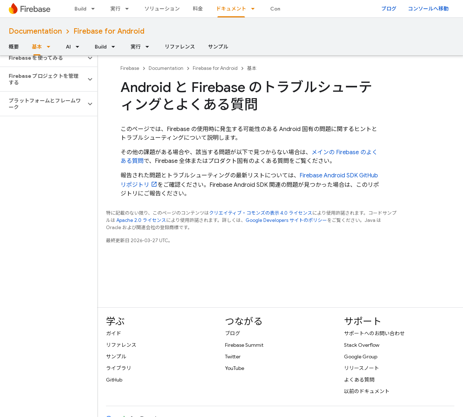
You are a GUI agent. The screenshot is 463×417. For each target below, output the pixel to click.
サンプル (218, 46)
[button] (43, 58)
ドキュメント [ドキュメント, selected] (231, 8)
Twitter (233, 356)
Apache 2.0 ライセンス (141, 220)
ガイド (113, 333)
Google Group (360, 356)
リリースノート (361, 368)
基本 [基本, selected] (37, 46)
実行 (115, 8)
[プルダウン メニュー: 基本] (50, 46)
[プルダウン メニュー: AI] (79, 46)
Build (80, 8)
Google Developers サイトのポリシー (286, 220)
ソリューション (162, 8)
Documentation (35, 31)
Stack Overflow (361, 345)
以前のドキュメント (367, 391)
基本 (251, 68)
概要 (14, 46)
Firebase (129, 68)
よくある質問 (359, 379)
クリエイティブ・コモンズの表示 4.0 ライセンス (260, 213)
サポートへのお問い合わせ (374, 333)
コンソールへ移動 (428, 8)
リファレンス (180, 46)
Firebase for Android (108, 31)
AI (68, 46)
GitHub (114, 379)
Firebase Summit (244, 345)
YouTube (234, 368)
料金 (198, 8)
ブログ (388, 8)
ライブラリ (118, 368)
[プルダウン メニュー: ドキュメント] (255, 8)
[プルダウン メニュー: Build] (95, 8)
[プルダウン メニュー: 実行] (129, 8)
